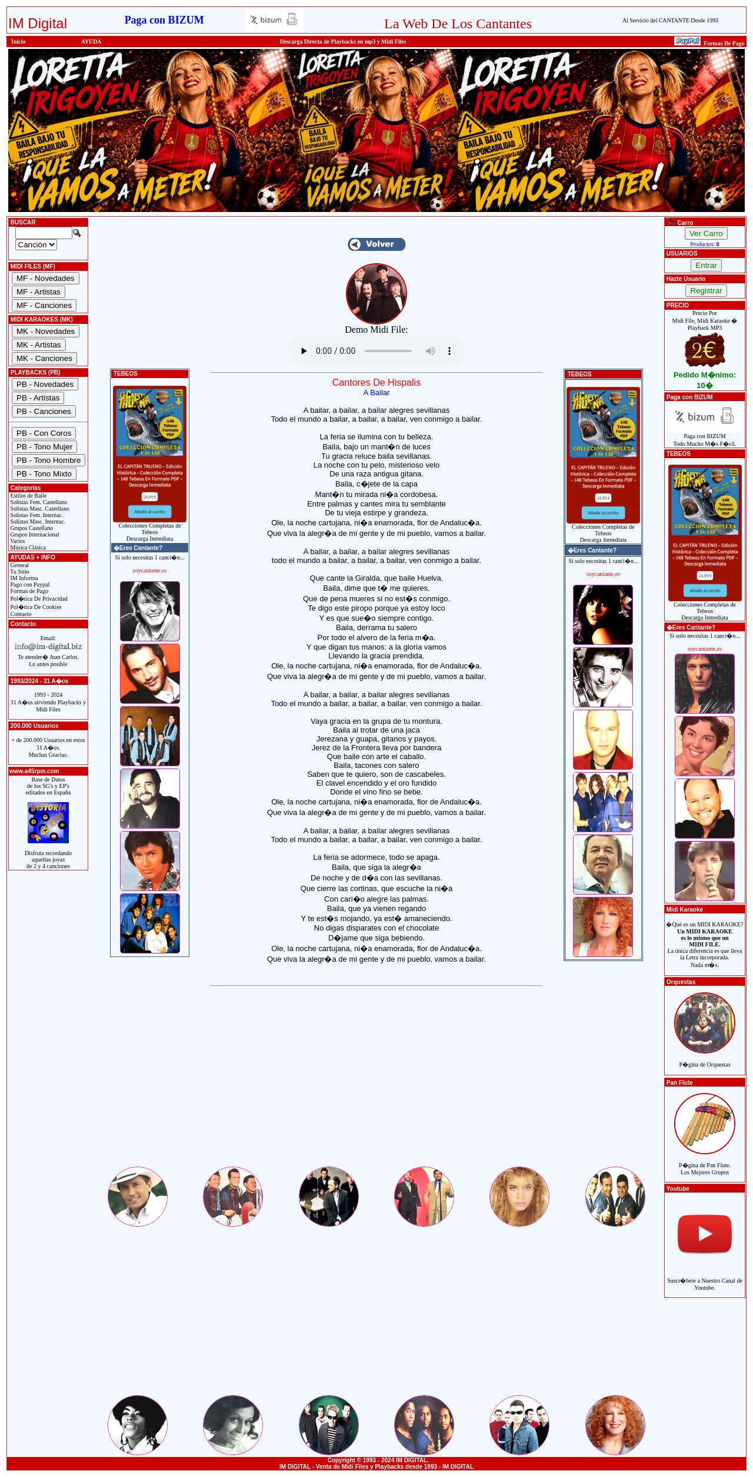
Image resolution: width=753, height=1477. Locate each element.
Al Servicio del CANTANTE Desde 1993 (670, 20)
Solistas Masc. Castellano (39, 508)
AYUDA (91, 41)
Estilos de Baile (27, 495)
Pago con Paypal (29, 584)
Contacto (20, 614)
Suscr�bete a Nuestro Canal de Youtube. (704, 1277)
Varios (17, 541)
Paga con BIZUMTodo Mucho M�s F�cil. (705, 437)
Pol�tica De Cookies (35, 607)
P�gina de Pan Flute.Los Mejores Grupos (704, 1162)
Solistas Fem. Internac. (36, 515)
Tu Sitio (19, 571)
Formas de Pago (28, 591)
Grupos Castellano (31, 528)
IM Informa (23, 578)
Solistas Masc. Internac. (37, 521)
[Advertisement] (376, 1082)
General (19, 565)
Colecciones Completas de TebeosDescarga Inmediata (149, 529)
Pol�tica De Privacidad (38, 598)
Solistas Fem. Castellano (38, 502)
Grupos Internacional (34, 534)
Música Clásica (27, 547)
